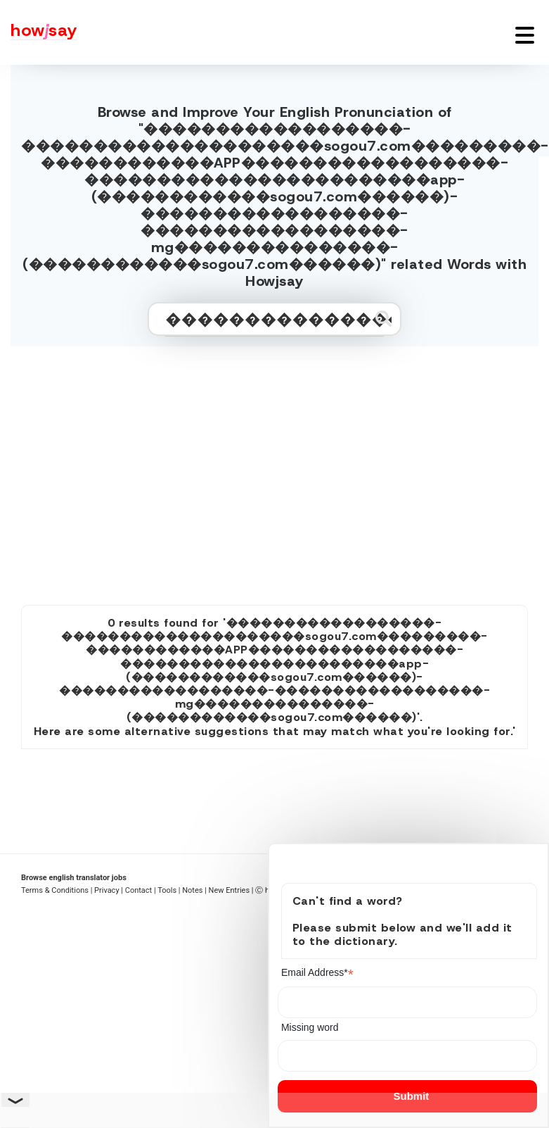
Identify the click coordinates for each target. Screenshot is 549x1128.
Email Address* (317, 972)
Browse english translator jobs (74, 877)
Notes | (195, 890)
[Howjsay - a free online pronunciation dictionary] (38, 32)
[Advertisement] (274, 469)
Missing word (310, 1027)
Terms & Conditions (55, 890)
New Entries (229, 890)
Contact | (140, 890)
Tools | (168, 890)
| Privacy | (107, 890)
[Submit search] (383, 319)
